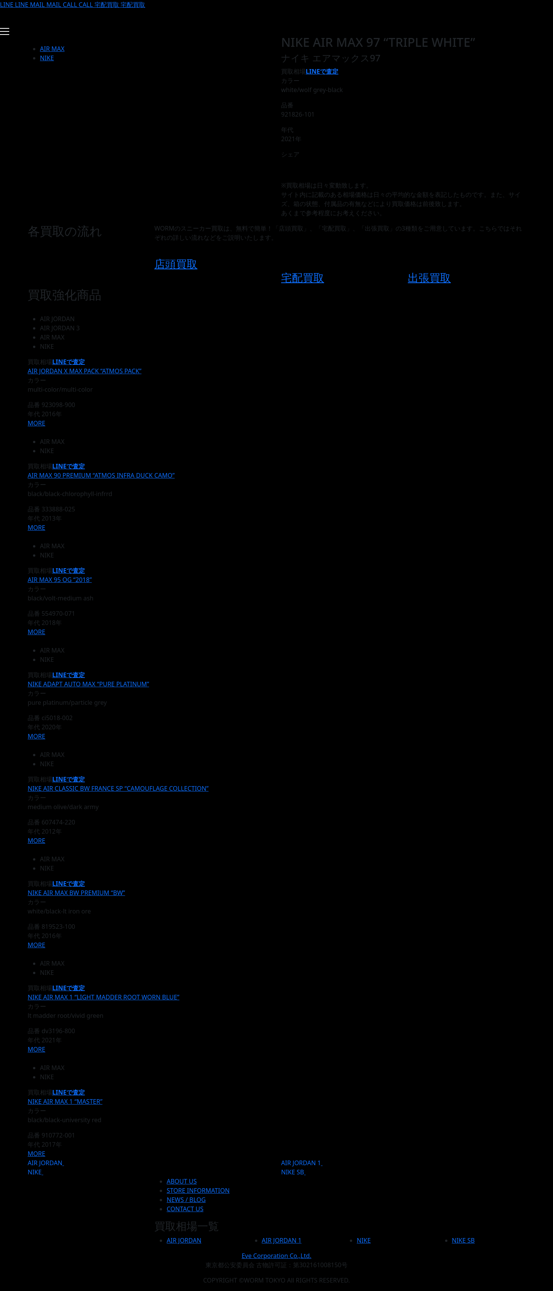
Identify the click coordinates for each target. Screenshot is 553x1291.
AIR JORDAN (45, 1163)
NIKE (47, 58)
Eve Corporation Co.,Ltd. (276, 1255)
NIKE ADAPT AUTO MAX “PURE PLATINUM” (88, 684)
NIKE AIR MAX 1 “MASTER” (65, 1101)
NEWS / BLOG (186, 1199)
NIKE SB (292, 1172)
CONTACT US (185, 1209)
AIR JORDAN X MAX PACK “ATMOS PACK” (84, 371)
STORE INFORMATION (198, 1190)
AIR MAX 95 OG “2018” (60, 579)
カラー (290, 80)
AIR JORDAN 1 (301, 1163)
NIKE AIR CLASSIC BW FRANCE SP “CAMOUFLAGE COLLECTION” (118, 788)
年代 (287, 129)
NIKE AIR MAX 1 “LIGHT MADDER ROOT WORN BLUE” (103, 997)
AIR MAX (52, 49)
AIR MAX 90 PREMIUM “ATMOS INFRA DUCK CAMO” (101, 475)
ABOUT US (182, 1181)
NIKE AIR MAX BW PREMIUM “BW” (76, 893)
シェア (290, 154)
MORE (36, 423)
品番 (287, 105)
